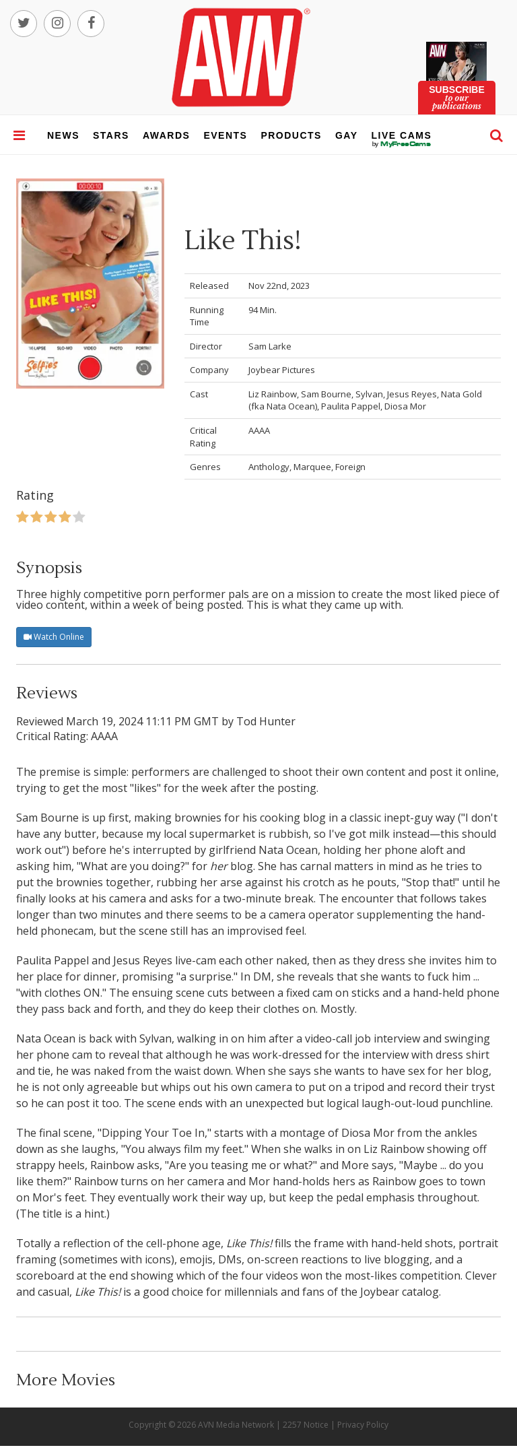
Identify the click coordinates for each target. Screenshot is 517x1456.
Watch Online (54, 636)
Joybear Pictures (281, 370)
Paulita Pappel (350, 406)
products (291, 135)
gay (346, 135)
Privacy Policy (362, 1424)
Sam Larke (269, 346)
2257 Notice (306, 1424)
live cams (402, 144)
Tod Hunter (266, 721)
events (225, 135)
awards (166, 135)
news (63, 135)
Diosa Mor (405, 406)
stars (111, 135)
